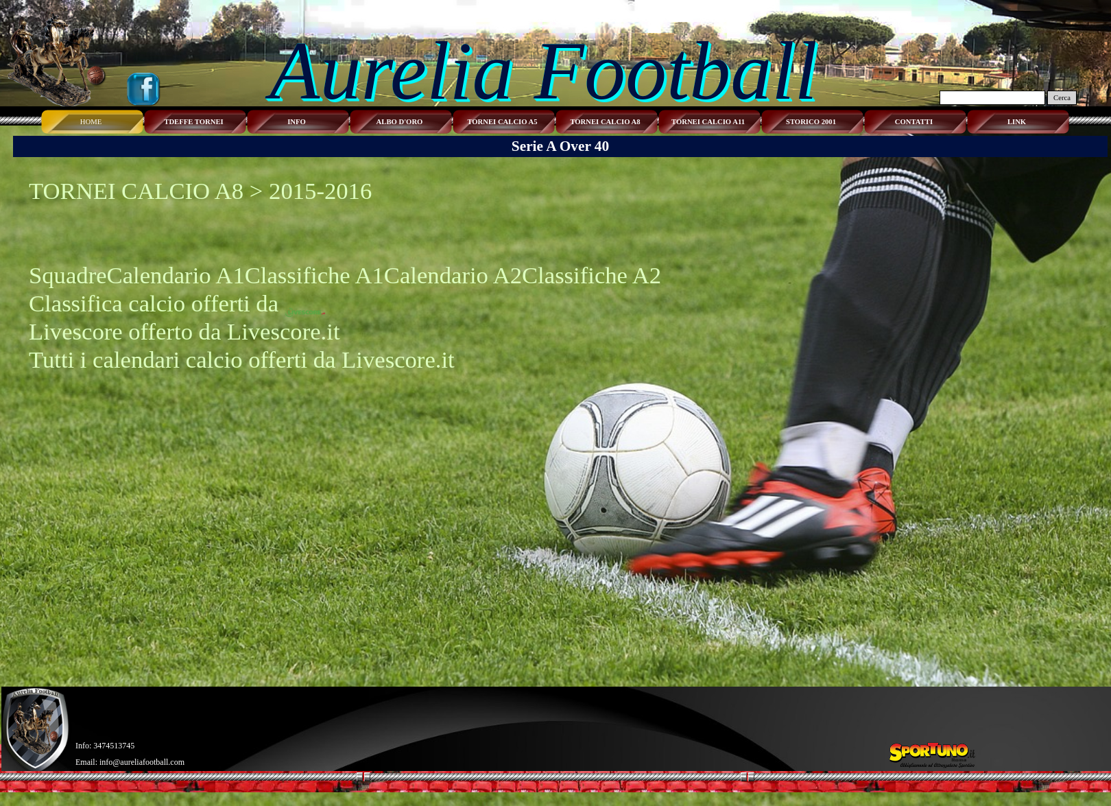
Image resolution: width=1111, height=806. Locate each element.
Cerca (1062, 98)
